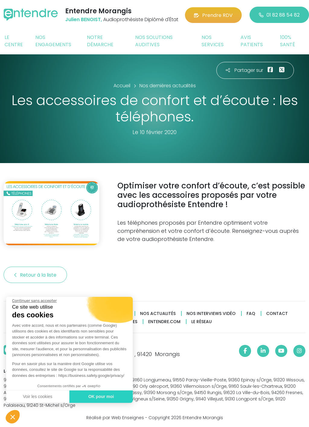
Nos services (213, 41)
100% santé (287, 41)
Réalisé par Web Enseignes (115, 418)
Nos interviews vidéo (211, 313)
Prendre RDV (213, 14)
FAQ (251, 313)
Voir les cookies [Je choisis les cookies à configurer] (37, 396)
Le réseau (201, 321)
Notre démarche (100, 41)
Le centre (14, 41)
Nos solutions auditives (154, 41)
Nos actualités (158, 313)
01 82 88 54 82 (279, 14)
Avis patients (252, 41)
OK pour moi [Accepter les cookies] (101, 396)
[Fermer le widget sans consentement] (34, 301)
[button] (12, 416)
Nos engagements (53, 41)
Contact (277, 313)
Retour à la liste (35, 274)
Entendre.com (164, 321)
